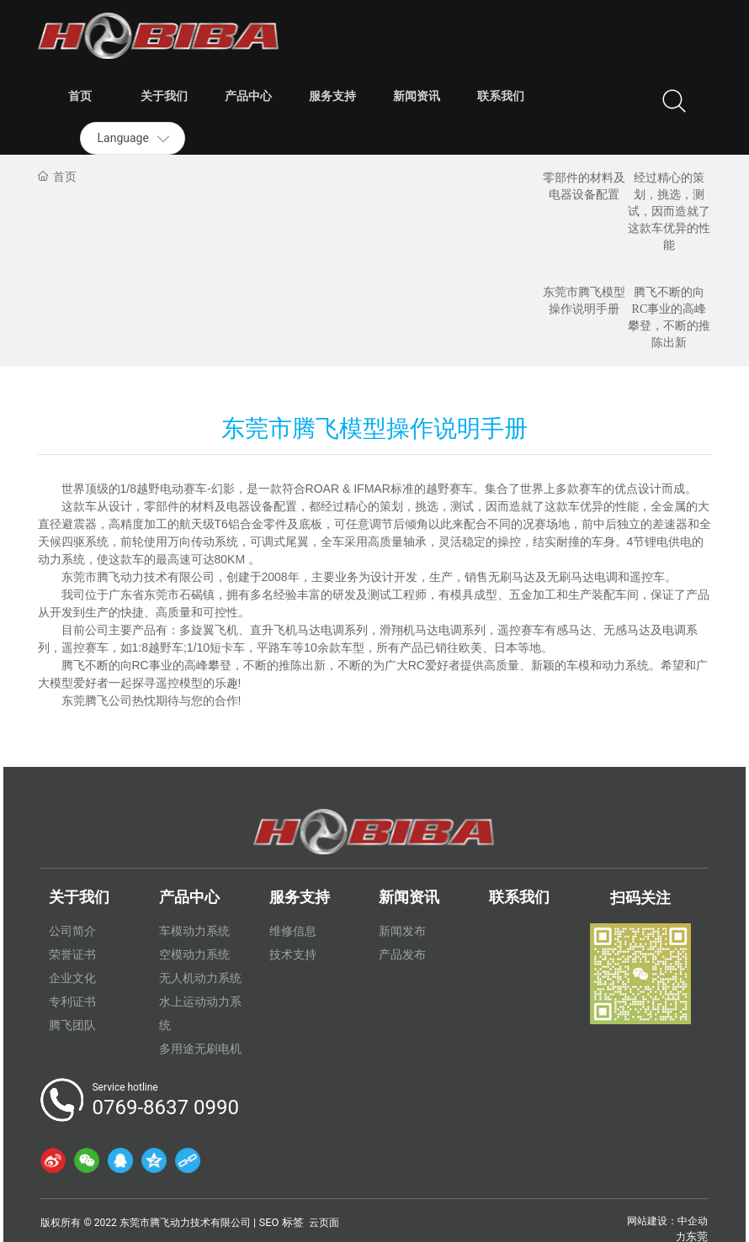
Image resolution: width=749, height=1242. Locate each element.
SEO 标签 (280, 1222)
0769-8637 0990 (165, 1107)
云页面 (324, 1223)
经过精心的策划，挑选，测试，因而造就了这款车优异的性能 (669, 211)
